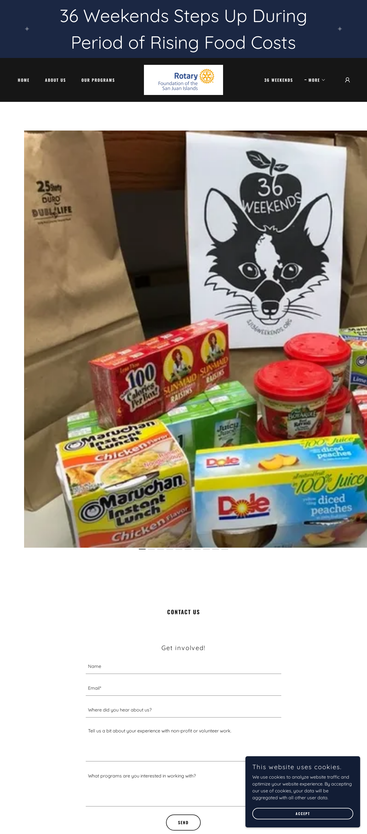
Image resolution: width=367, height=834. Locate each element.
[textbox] (184, 666)
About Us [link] (55, 80)
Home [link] (24, 80)
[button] (315, 80)
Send (183, 822)
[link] (183, 79)
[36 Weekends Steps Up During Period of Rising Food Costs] (183, 29)
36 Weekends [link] (278, 80)
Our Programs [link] (98, 80)
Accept (303, 813)
